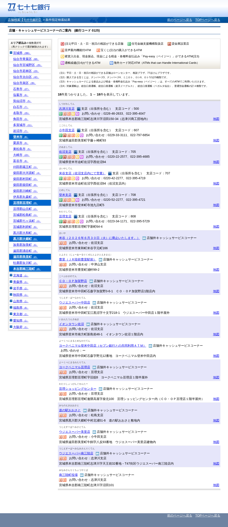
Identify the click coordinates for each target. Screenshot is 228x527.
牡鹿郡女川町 (25, 262)
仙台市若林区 (26, 71)
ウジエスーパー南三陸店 (76, 453)
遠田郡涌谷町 (25, 251)
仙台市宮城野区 (27, 65)
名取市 (21, 113)
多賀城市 (23, 125)
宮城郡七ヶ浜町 (27, 221)
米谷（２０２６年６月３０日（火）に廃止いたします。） (99, 238)
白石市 (21, 107)
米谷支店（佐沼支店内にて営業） (82, 173)
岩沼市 (21, 131)
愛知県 (21, 320)
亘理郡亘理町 (25, 203)
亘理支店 (65, 216)
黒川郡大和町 (25, 233)
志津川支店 (67, 108)
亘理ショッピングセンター (77, 388)
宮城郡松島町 (25, 215)
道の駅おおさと (70, 410)
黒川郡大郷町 (25, 239)
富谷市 (21, 161)
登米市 (21, 137)
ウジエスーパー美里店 (74, 432)
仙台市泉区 (24, 83)
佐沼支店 (65, 151)
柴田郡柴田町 (25, 185)
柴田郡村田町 (25, 179)
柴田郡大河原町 (27, 173)
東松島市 (22, 149)
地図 (216, 119)
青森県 (21, 282)
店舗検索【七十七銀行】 (25, 20)
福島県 (21, 307)
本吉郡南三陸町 (27, 268)
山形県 (21, 301)
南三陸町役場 (68, 475)
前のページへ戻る (179, 20)
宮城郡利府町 (25, 227)
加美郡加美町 (25, 245)
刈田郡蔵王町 (25, 167)
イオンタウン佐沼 (71, 324)
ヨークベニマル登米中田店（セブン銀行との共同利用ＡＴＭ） (102, 345)
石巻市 (21, 89)
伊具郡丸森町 (25, 197)
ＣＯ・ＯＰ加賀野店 (73, 281)
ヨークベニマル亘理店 (74, 367)
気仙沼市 (22, 101)
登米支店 (65, 195)
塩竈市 (21, 95)
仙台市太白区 (26, 77)
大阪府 (21, 327)
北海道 (21, 275)
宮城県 (22, 53)
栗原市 (21, 143)
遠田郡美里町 (25, 257)
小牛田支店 (67, 130)
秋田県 (21, 294)
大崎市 (21, 155)
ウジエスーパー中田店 (74, 302)
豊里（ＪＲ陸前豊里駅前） (77, 259)
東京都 (21, 314)
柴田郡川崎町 (25, 191)
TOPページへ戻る (207, 20)
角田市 (21, 119)
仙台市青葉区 (26, 59)
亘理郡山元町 (25, 209)
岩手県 (21, 288)
